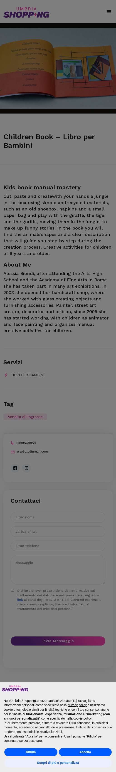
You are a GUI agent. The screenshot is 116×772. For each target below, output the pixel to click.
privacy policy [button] (77, 705)
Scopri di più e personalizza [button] (58, 763)
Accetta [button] (85, 752)
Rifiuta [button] (31, 752)
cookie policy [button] (82, 718)
